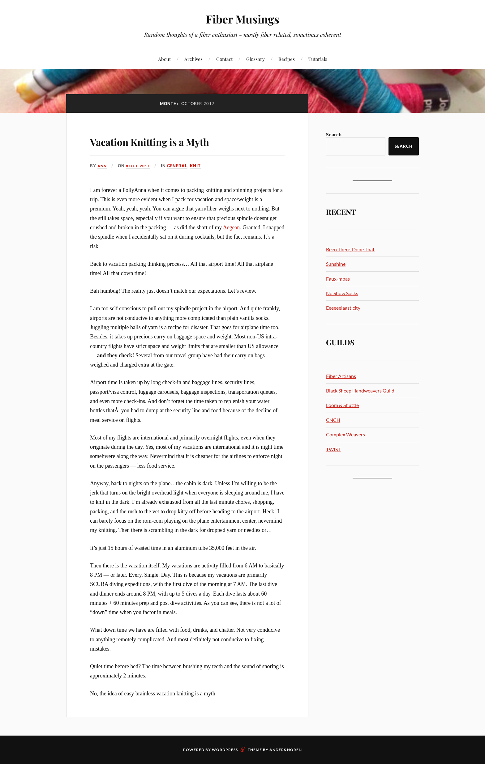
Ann (102, 165)
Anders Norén (285, 749)
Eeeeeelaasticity (343, 308)
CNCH (333, 420)
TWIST (333, 449)
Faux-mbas (338, 279)
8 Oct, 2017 (140, 165)
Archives (193, 59)
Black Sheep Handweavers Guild (360, 390)
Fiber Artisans (341, 376)
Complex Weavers (345, 434)
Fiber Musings (242, 19)
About (164, 59)
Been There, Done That (350, 249)
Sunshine (336, 264)
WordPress (225, 749)
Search (333, 134)
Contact (224, 59)
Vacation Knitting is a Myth (175, 140)
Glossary (255, 59)
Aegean (231, 227)
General (181, 165)
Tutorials (317, 59)
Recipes (286, 59)
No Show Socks (342, 293)
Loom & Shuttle (342, 405)
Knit (199, 165)
